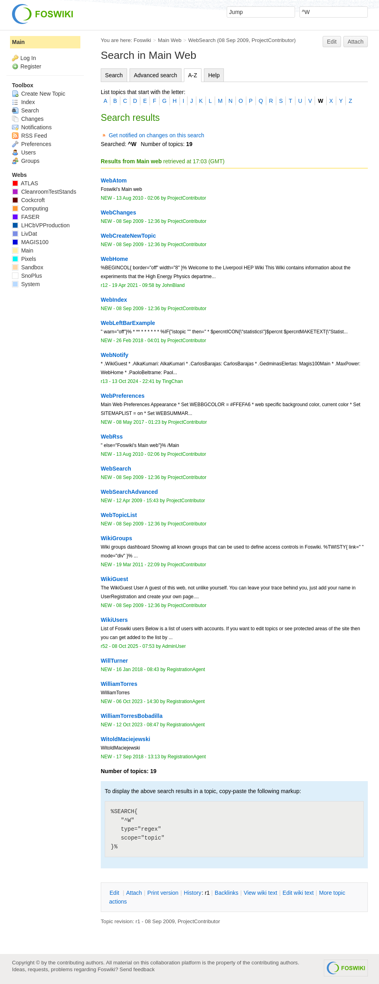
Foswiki (142, 40)
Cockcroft (28, 200)
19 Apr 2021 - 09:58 (133, 285)
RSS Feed (29, 135)
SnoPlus (27, 276)
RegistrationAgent (186, 669)
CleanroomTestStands (44, 191)
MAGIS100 (30, 242)
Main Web (170, 40)
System (26, 284)
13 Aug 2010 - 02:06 (138, 198)
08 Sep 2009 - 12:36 (138, 221)
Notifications (32, 127)
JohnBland (173, 285)
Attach (356, 41)
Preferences (31, 144)
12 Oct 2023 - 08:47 (137, 724)
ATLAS (25, 183)
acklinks (226, 893)
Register (30, 66)
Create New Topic (38, 93)
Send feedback (137, 969)
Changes (28, 119)
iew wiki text (260, 893)
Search (114, 75)
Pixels (24, 259)
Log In (28, 58)
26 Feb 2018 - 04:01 (138, 340)
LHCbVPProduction (41, 225)
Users (24, 152)
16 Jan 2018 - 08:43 (137, 669)
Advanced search (155, 75)
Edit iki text (298, 893)
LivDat (24, 233)
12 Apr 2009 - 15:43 (137, 500)
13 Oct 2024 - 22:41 (133, 381)
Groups (26, 161)
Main (18, 42)
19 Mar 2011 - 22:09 (138, 564)
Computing (30, 208)
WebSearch (202, 40)
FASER (26, 217)
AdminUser (174, 646)
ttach (134, 893)
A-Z (192, 75)
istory (192, 893)
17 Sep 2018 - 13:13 (138, 757)
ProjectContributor (272, 40)
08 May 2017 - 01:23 (138, 422)
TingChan (172, 381)
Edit (332, 41)
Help (214, 75)
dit (115, 893)
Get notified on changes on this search (156, 135)
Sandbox (27, 267)
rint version (163, 893)
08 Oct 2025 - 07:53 (133, 646)
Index (23, 102)
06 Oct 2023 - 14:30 (137, 701)
